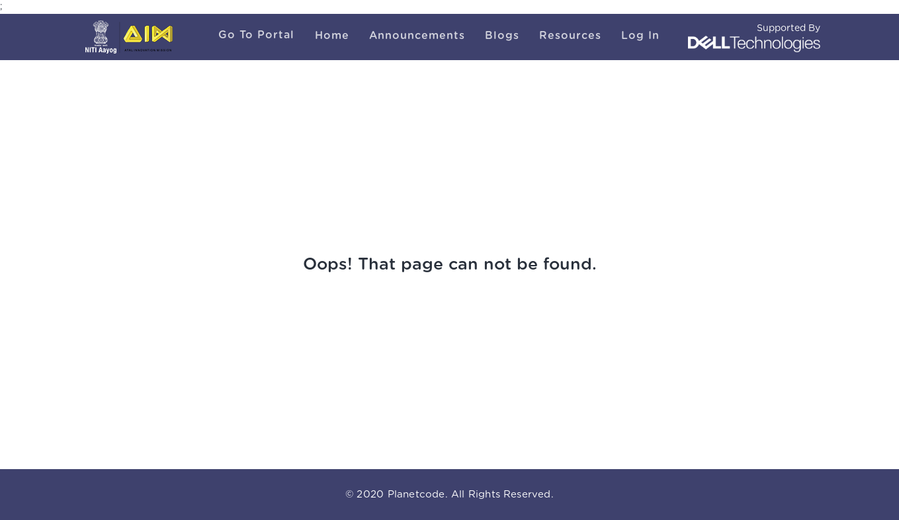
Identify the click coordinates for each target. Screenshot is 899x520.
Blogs (502, 35)
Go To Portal (256, 35)
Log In (640, 35)
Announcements (417, 35)
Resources (570, 35)
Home (332, 35)
